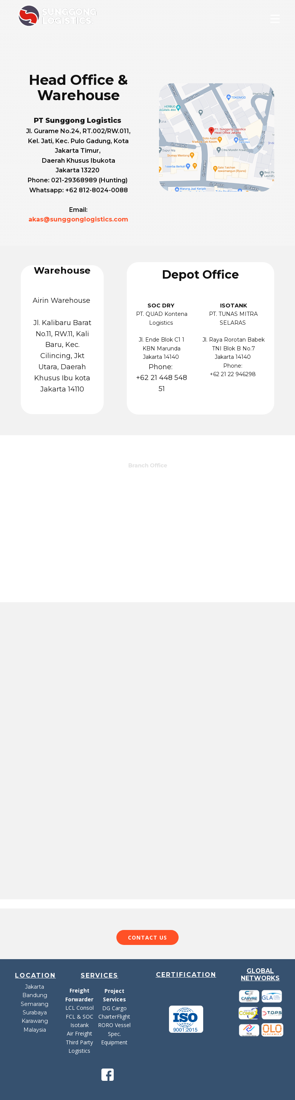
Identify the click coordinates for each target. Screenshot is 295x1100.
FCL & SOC (79, 1016)
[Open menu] (275, 19)
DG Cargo (114, 1008)
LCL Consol (79, 1007)
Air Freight (79, 1033)
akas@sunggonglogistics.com (78, 219)
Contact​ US (147, 937)
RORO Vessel (114, 1025)
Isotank (79, 1025)
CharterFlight (114, 1016)
